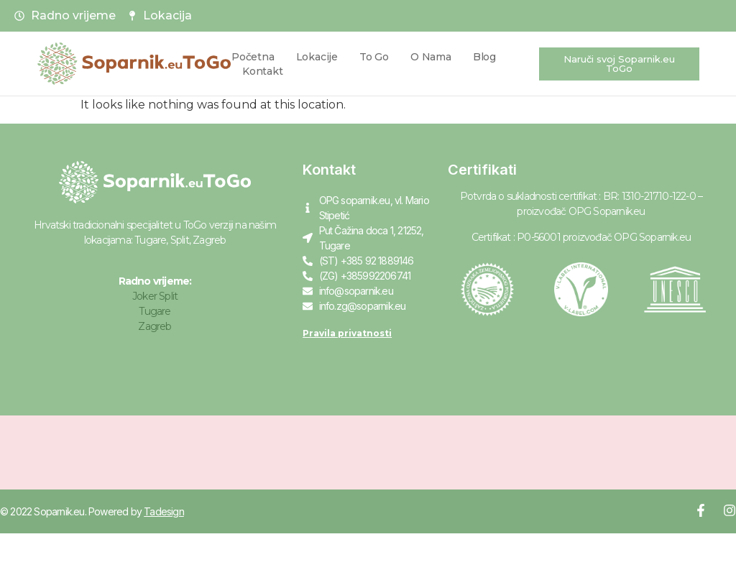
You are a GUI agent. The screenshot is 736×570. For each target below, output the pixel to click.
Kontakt (262, 71)
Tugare (154, 311)
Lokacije (317, 56)
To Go (374, 56)
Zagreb (154, 326)
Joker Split (155, 296)
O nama (430, 56)
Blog (484, 56)
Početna (253, 56)
